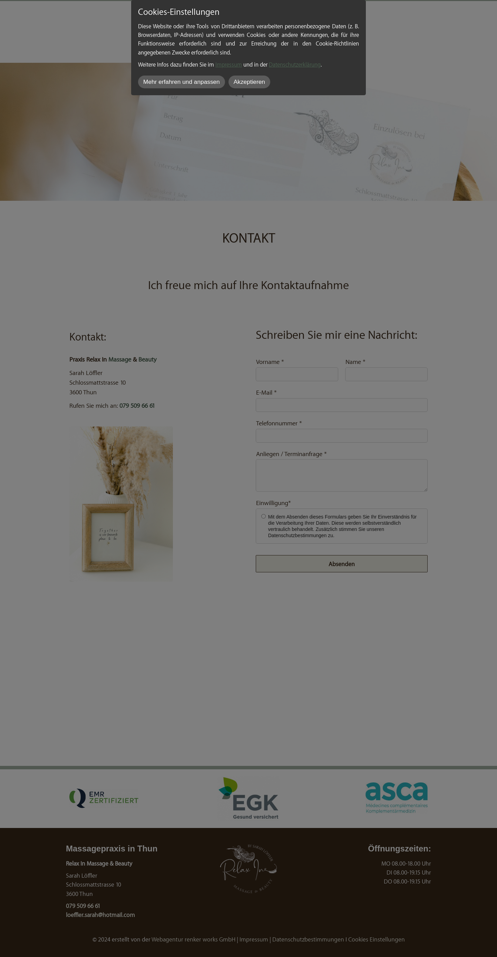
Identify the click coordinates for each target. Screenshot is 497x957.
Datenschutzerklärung (295, 64)
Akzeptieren (249, 81)
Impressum (228, 64)
